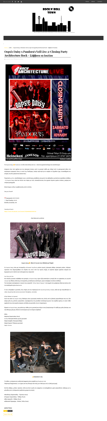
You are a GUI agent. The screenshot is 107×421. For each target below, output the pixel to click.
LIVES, (21, 59)
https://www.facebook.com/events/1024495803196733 (20, 211)
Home (87, 1)
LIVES (10, 47)
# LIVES (10, 411)
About (93, 1)
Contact (100, 1)
